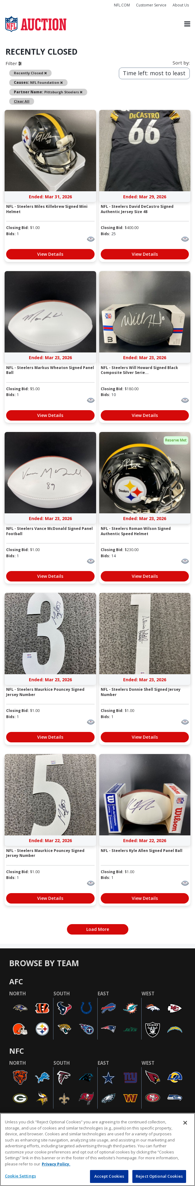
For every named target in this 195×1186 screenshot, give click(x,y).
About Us (181, 5)
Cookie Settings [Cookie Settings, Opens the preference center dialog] (20, 1176)
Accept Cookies (109, 1176)
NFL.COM (122, 5)
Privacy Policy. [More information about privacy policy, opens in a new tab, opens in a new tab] (56, 1164)
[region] (97, 1149)
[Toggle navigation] (187, 24)
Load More (97, 929)
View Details (50, 254)
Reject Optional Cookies (159, 1176)
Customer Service (151, 5)
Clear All (21, 101)
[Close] (185, 1123)
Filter (13, 63)
